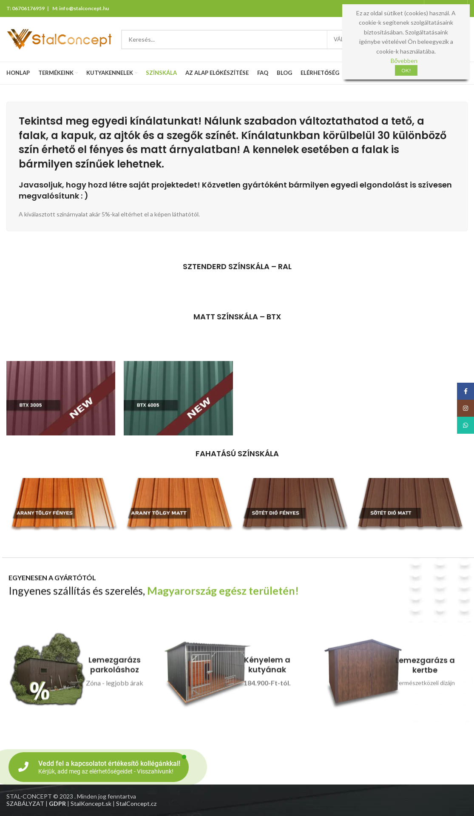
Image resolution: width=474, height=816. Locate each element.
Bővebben (404, 60)
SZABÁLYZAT (25, 803)
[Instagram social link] (465, 408)
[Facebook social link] (465, 391)
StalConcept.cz (136, 803)
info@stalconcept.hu (84, 8)
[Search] (270, 39)
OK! (406, 70)
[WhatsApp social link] (465, 425)
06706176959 (28, 8)
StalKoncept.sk (91, 803)
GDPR (57, 803)
